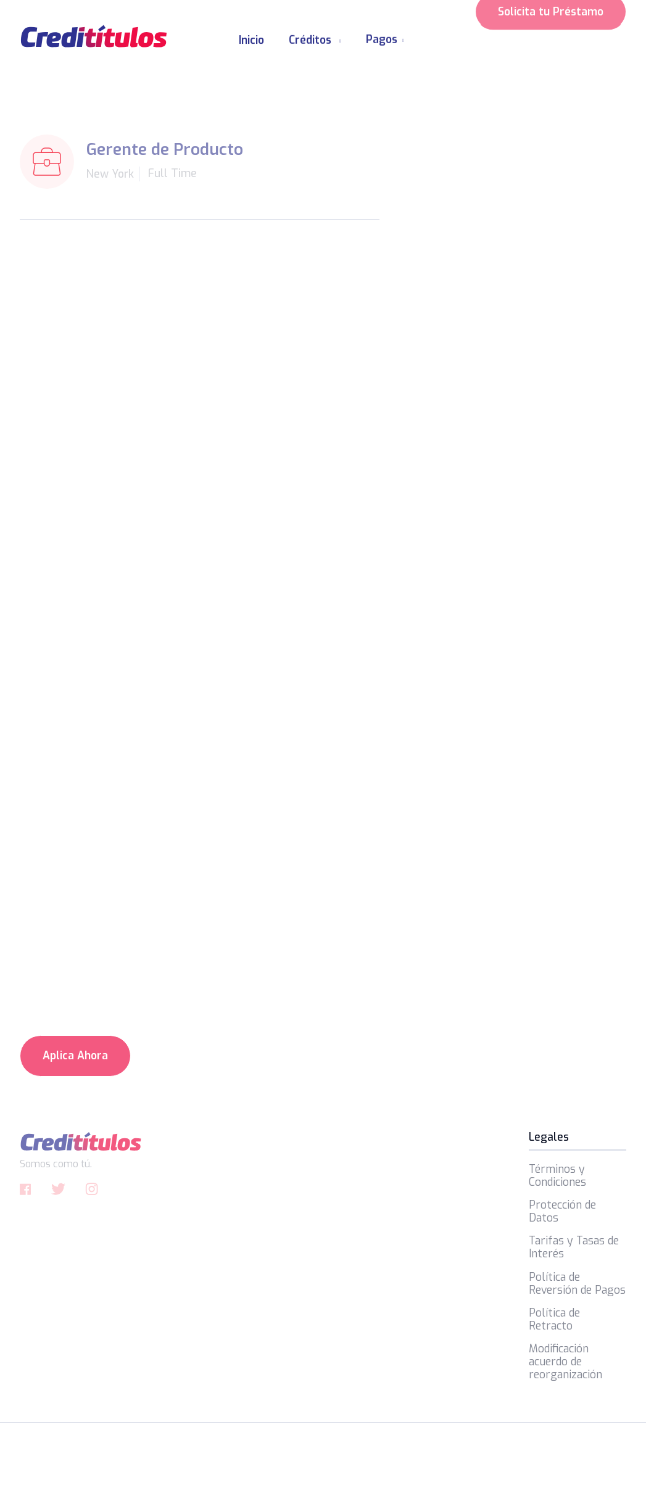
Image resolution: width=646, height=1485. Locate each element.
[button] (315, 35)
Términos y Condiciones (557, 1176)
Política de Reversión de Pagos (577, 1284)
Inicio (251, 40)
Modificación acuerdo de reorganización (565, 1361)
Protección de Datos (562, 1212)
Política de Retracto (554, 1320)
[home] (94, 36)
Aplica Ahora (75, 1055)
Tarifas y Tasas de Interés (574, 1247)
